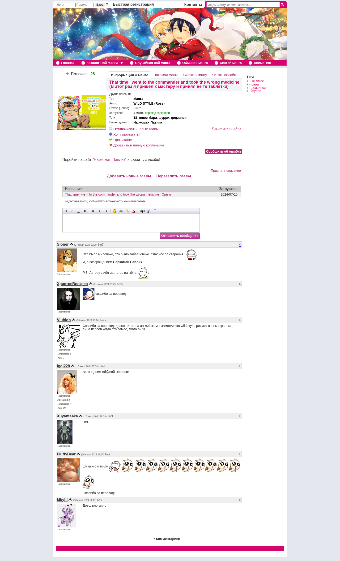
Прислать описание (226, 170)
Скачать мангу (195, 75)
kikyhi (62, 500)
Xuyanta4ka (67, 416)
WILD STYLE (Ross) (149, 103)
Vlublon (64, 320)
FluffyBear (66, 454)
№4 (102, 366)
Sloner (63, 244)
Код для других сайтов (227, 128)
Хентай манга (231, 63)
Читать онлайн (224, 75)
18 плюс (257, 81)
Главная (68, 63)
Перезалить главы (173, 176)
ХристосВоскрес (72, 284)
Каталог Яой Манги (102, 63)
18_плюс (140, 118)
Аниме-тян (262, 63)
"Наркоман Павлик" (110, 160)
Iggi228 (63, 366)
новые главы (134, 129)
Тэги (250, 77)
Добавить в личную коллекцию (136, 145)
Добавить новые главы (129, 176)
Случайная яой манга (152, 63)
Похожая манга (165, 75)
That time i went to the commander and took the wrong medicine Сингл (119, 194)
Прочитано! (120, 140)
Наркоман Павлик (147, 122)
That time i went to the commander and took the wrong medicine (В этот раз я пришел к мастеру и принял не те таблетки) (174, 84)
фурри (163, 118)
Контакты (193, 5)
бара (153, 118)
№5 (103, 320)
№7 (101, 244)
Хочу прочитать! (124, 134)
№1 (100, 500)
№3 (110, 416)
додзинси (179, 118)
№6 (120, 284)
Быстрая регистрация (133, 4)
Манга (138, 99)
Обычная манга (195, 63)
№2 (107, 454)
